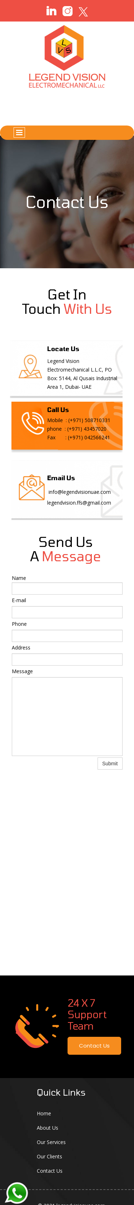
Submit (110, 763)
